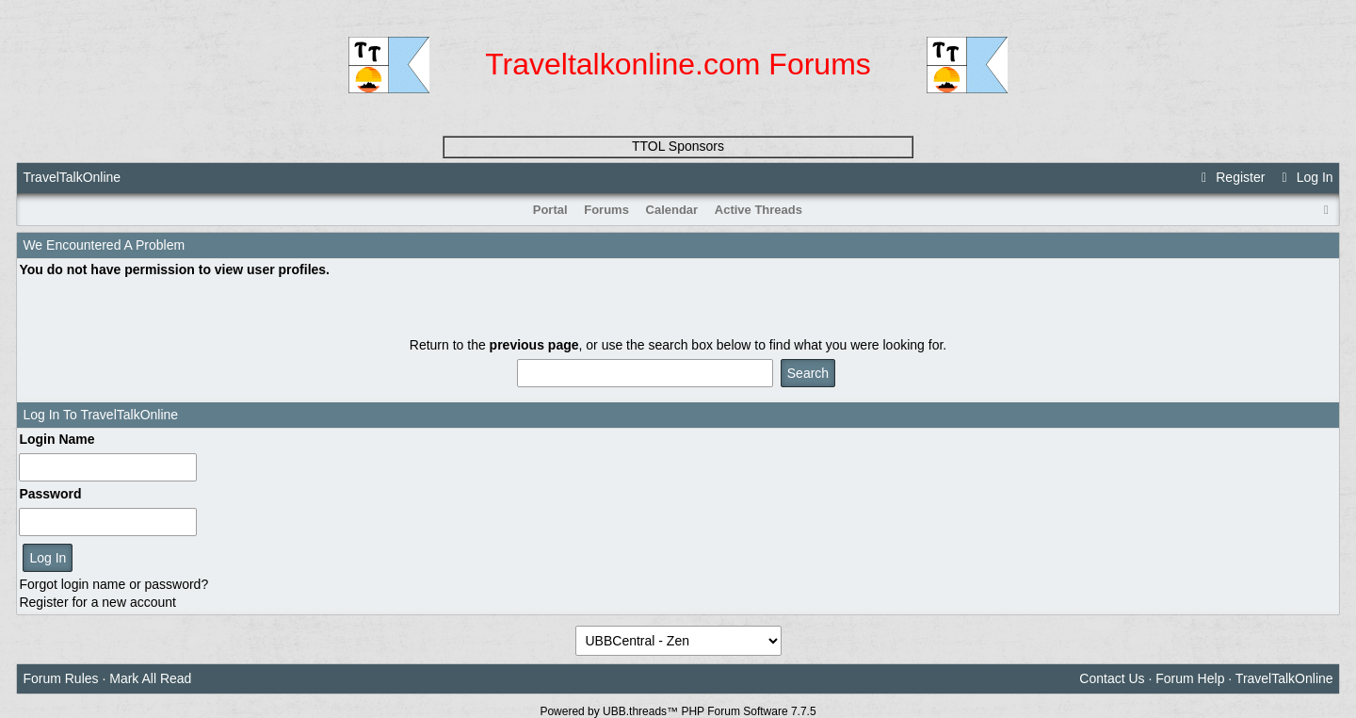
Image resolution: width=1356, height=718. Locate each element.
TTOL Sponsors (678, 146)
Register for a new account (97, 602)
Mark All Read (150, 678)
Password (50, 493)
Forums (606, 210)
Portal (550, 210)
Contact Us (1111, 678)
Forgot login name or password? (113, 584)
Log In (1304, 177)
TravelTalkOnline (72, 177)
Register (1231, 177)
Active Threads (758, 210)
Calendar (672, 210)
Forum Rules (60, 678)
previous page (534, 344)
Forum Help (1189, 678)
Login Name (56, 439)
